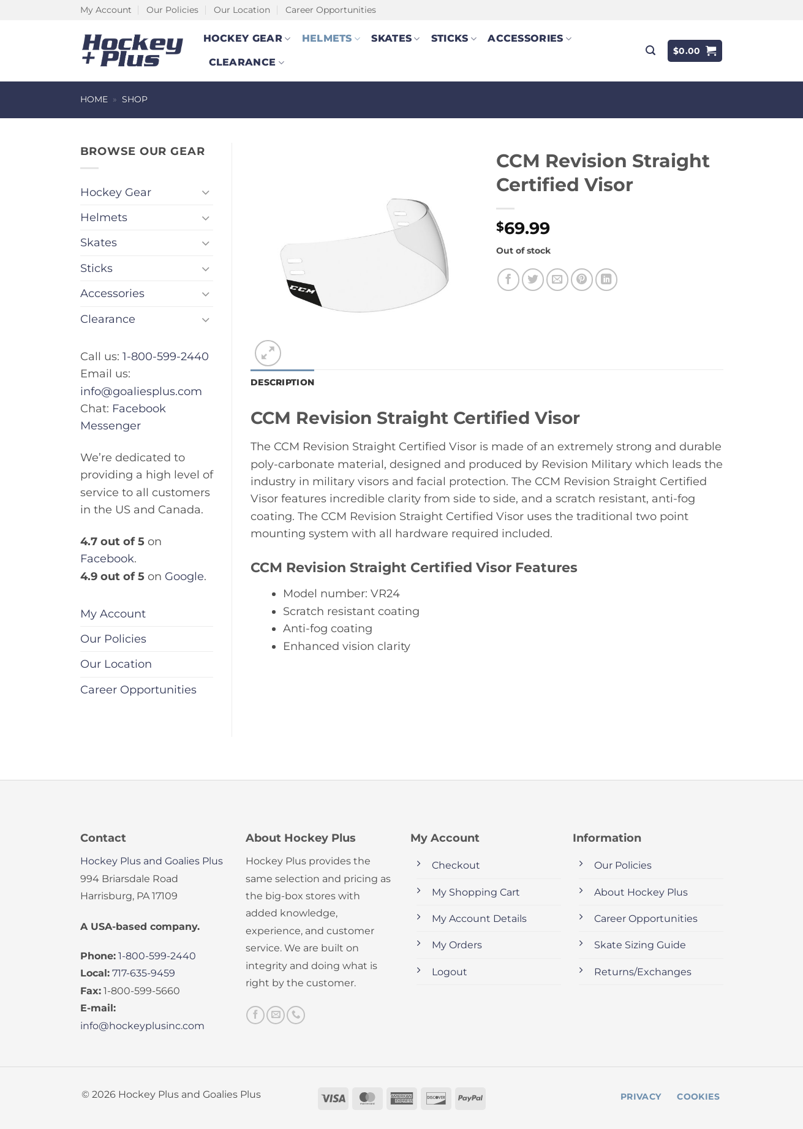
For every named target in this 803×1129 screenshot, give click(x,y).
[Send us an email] (275, 1015)
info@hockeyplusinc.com (142, 1026)
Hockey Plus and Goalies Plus (151, 861)
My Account (106, 9)
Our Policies (172, 9)
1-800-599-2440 (166, 356)
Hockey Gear (247, 38)
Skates (395, 38)
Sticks (454, 38)
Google (184, 576)
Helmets (331, 38)
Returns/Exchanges (643, 972)
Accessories (529, 38)
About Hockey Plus (641, 892)
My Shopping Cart (476, 892)
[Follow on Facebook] (255, 1015)
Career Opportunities (330, 9)
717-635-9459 (143, 973)
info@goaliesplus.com (141, 391)
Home (94, 99)
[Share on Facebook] (508, 279)
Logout (449, 972)
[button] (650, 50)
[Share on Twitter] (533, 279)
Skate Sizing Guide (640, 945)
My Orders (457, 945)
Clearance (246, 62)
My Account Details (479, 918)
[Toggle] (205, 192)
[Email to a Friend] (557, 279)
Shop (135, 99)
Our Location (242, 9)
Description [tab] (282, 382)
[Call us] (296, 1015)
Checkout (456, 865)
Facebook (107, 558)
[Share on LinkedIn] (606, 279)
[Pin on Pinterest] (582, 279)
